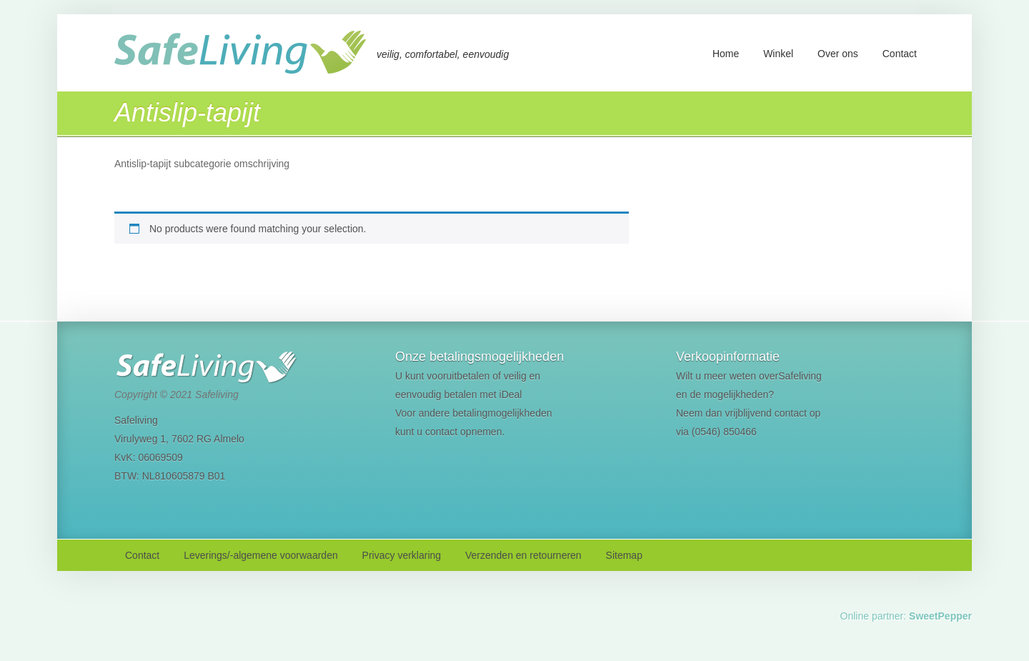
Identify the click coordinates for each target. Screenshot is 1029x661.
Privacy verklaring (401, 555)
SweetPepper (940, 616)
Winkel (778, 53)
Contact (900, 53)
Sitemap (624, 555)
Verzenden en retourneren (523, 555)
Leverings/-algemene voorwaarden (261, 555)
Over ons (837, 53)
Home (725, 53)
